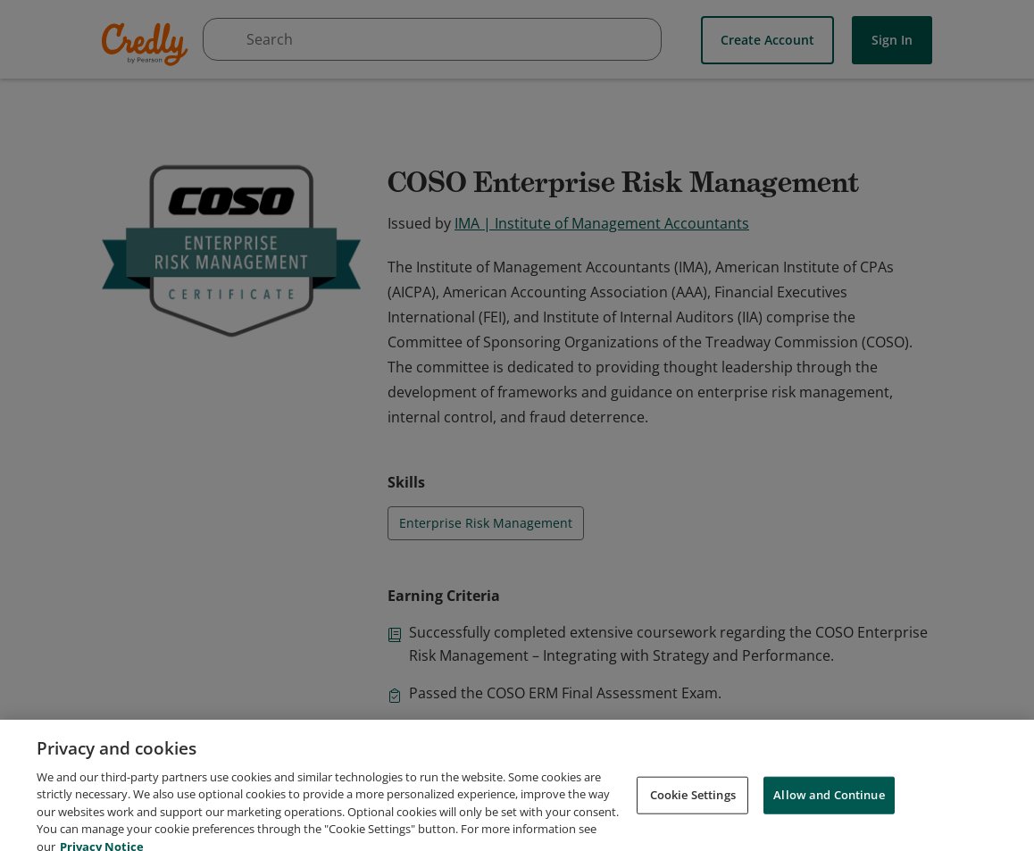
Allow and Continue (828, 812)
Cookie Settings (693, 812)
